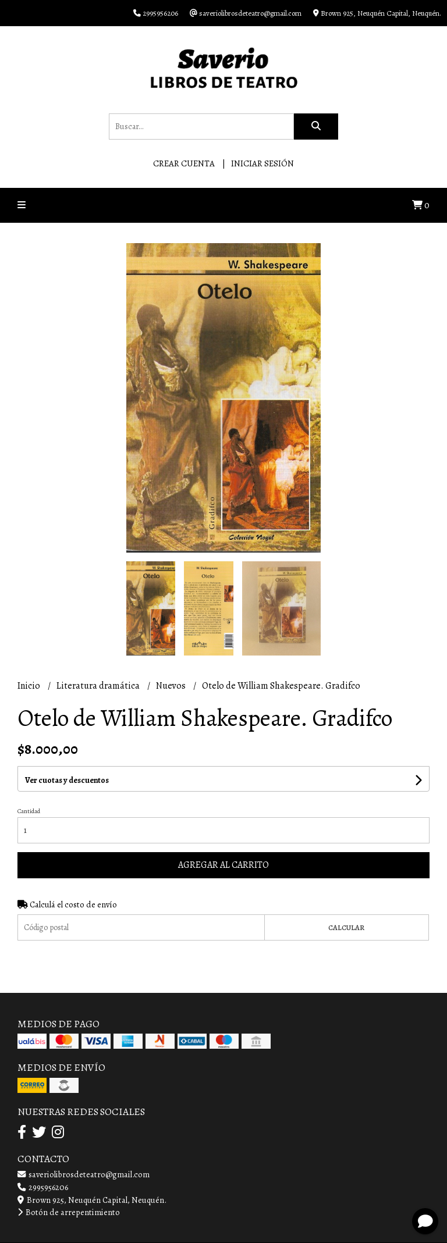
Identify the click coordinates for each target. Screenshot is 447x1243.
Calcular (346, 927)
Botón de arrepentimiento (68, 1212)
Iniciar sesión (262, 163)
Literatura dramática (98, 685)
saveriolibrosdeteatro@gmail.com (83, 1174)
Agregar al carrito (223, 865)
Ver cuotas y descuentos (67, 780)
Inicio (29, 685)
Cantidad (28, 811)
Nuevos (171, 685)
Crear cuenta (184, 163)
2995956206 (42, 1187)
